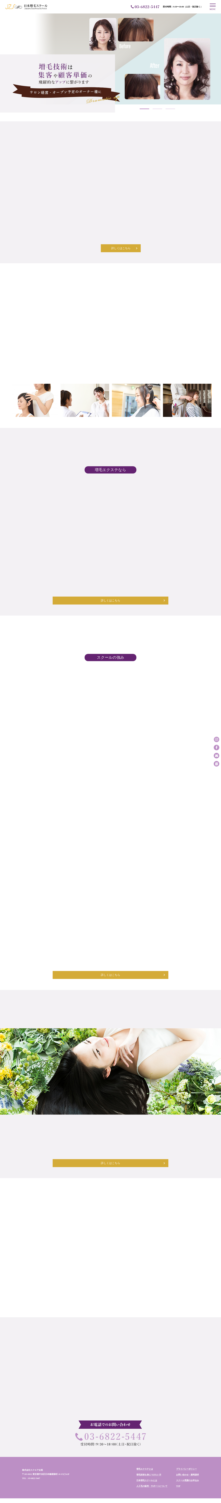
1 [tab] (144, 109)
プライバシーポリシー (186, 1454)
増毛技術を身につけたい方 (148, 1460)
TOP (178, 1471)
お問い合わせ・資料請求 (187, 1460)
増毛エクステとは (144, 1454)
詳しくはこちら (110, 246)
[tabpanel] (110, 63)
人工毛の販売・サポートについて (151, 1471)
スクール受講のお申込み (187, 1466)
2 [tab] (157, 109)
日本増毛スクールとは (146, 1466)
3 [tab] (170, 109)
